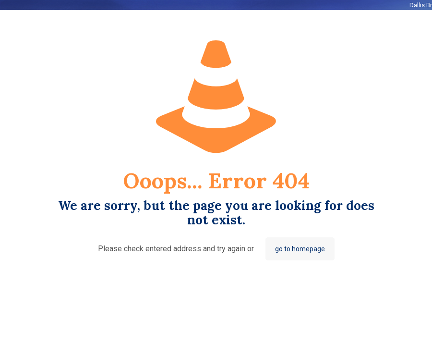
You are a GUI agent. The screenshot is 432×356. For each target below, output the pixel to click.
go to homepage (300, 249)
